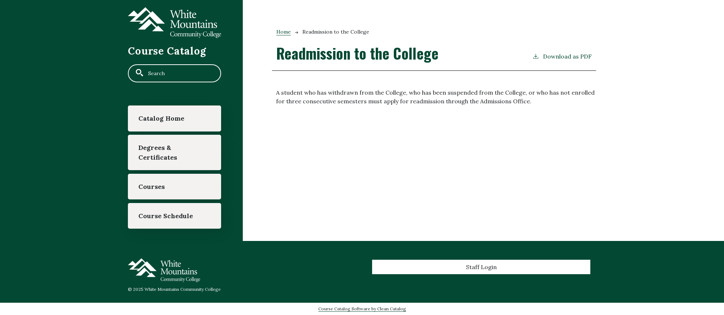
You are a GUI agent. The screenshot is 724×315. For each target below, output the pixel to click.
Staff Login (481, 267)
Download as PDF (562, 56)
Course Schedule (165, 216)
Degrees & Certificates (157, 152)
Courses (151, 186)
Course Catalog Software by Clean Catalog (362, 308)
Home (283, 32)
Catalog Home (161, 118)
